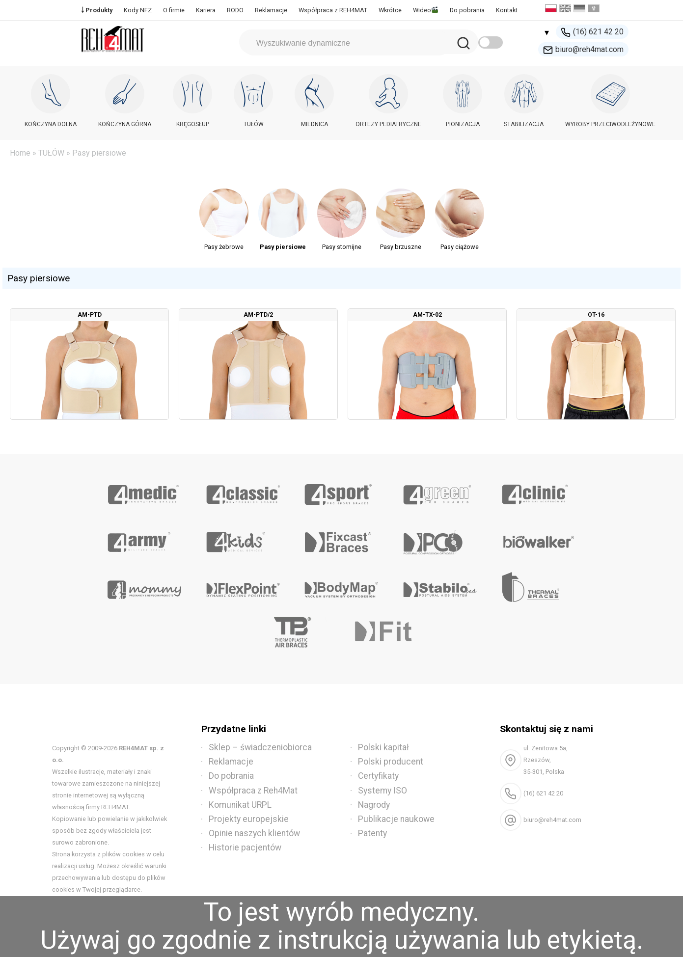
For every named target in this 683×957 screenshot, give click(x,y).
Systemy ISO (382, 790)
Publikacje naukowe (396, 819)
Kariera (206, 10)
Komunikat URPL (240, 805)
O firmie (174, 10)
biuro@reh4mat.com (583, 50)
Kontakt (507, 10)
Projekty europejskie (249, 819)
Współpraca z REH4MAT (333, 10)
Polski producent (390, 761)
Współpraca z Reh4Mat (253, 790)
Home (20, 153)
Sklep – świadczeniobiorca (260, 747)
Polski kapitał (383, 747)
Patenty (372, 833)
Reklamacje (271, 10)
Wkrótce (390, 10)
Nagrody (374, 805)
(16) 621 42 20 (592, 32)
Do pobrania (467, 10)
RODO (235, 10)
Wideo (425, 10)
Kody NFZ (138, 10)
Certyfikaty (378, 776)
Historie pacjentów (245, 847)
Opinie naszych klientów (254, 833)
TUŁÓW (51, 153)
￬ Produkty (96, 10)
